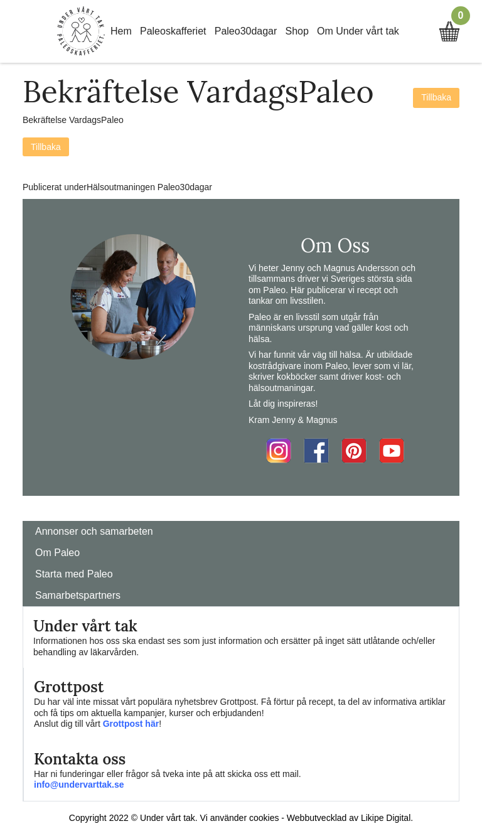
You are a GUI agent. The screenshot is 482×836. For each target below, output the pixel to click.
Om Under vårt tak (358, 31)
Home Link (81, 31)
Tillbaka (436, 97)
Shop (297, 31)
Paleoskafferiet (173, 31)
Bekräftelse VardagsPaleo (73, 120)
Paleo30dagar (246, 31)
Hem (121, 31)
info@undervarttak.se (79, 785)
